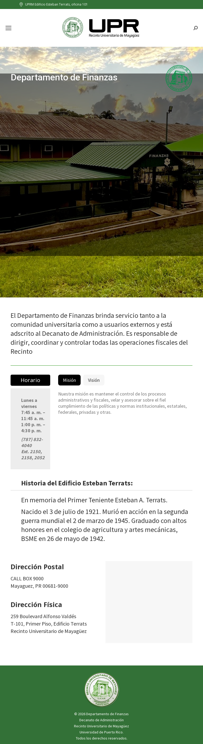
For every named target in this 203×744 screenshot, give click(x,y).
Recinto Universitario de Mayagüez (101, 726)
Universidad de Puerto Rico (101, 732)
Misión (69, 380)
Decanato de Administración (101, 720)
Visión (94, 380)
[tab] (69, 380)
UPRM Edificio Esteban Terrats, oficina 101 (53, 4)
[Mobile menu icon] (8, 28)
